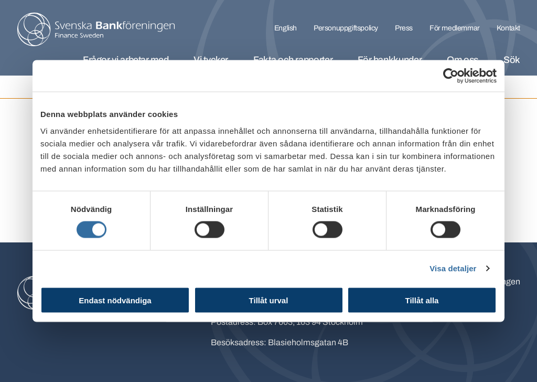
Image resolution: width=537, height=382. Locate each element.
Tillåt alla (422, 299)
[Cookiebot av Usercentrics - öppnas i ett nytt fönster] (451, 76)
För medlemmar (454, 28)
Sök (511, 60)
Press (404, 28)
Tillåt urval (268, 299)
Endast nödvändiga (115, 299)
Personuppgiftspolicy (346, 28)
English (285, 28)
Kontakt (508, 28)
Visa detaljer (452, 268)
